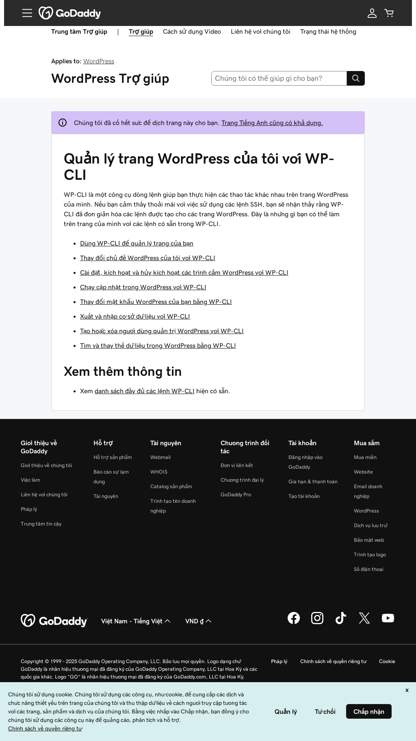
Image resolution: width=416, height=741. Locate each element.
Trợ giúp (141, 31)
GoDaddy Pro (236, 494)
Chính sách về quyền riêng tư (333, 661)
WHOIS (158, 471)
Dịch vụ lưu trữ (370, 525)
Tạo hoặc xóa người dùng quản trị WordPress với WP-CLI (162, 330)
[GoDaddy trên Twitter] (364, 623)
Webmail (160, 457)
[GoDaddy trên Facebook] (293, 623)
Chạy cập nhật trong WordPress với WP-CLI (143, 287)
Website (363, 471)
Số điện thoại (369, 569)
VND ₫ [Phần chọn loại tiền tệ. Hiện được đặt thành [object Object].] (199, 621)
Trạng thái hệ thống (328, 31)
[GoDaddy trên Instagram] (317, 623)
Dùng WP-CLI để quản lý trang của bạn (136, 243)
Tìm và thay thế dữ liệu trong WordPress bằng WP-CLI (158, 345)
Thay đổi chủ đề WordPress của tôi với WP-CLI (147, 257)
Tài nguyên (105, 496)
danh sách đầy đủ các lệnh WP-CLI (145, 391)
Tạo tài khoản (304, 496)
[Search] (356, 78)
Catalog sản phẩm (171, 486)
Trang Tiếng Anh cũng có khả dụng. (272, 122)
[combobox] (279, 78)
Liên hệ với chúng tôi (260, 31)
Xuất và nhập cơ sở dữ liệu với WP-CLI (135, 316)
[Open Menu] (24, 13)
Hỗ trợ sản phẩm (112, 457)
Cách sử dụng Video (192, 31)
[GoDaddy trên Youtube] (388, 623)
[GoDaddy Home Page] (54, 621)
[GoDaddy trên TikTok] (341, 623)
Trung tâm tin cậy (41, 523)
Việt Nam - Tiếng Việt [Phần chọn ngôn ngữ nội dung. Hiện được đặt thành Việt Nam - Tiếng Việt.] (136, 621)
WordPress (98, 61)
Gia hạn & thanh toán (313, 481)
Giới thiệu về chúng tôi (46, 465)
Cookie (387, 661)
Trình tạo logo (370, 554)
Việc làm (30, 480)
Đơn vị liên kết (237, 465)
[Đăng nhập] (372, 13)
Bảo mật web (369, 540)
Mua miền (365, 457)
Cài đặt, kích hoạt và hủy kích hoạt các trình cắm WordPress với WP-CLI (184, 272)
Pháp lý (29, 509)
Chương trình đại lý (242, 480)
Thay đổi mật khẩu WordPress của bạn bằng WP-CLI (156, 301)
